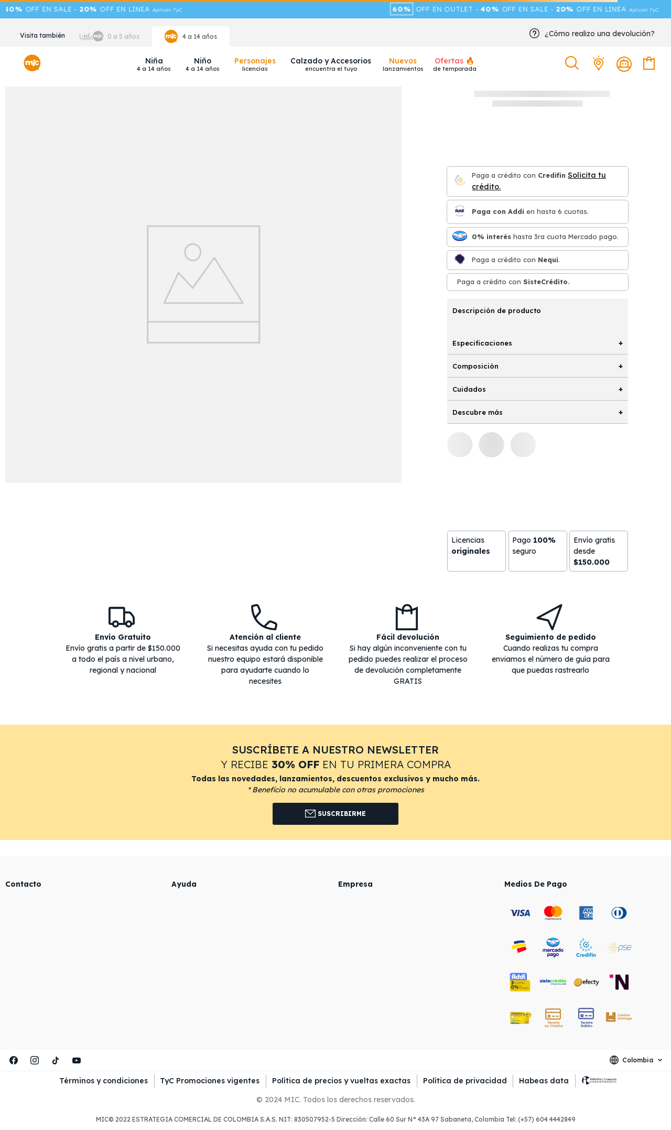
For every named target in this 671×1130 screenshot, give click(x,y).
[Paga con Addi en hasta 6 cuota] (459, 211)
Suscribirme (335, 814)
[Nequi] (459, 260)
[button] (573, 63)
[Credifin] (459, 181)
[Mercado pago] (459, 237)
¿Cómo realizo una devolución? (600, 33)
